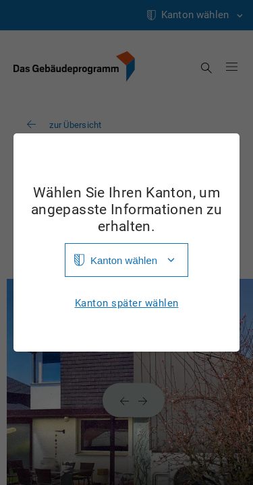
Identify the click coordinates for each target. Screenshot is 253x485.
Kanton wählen (123, 260)
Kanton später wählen (127, 303)
